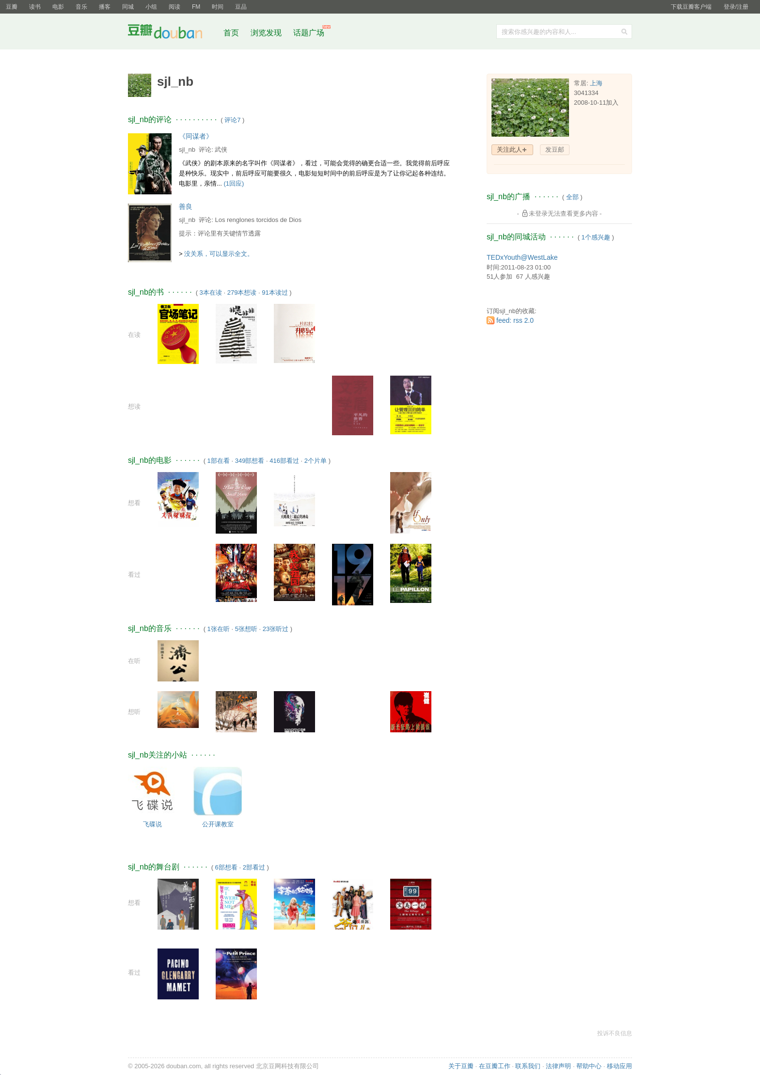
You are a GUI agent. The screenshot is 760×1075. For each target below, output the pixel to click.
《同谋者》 (196, 136)
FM (196, 6)
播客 (105, 6)
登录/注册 (736, 6)
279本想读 (242, 292)
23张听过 (275, 628)
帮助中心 (589, 1066)
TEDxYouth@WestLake (522, 257)
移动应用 (619, 1066)
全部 (572, 197)
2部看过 (254, 867)
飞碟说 (152, 824)
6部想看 (226, 867)
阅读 (174, 6)
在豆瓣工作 (494, 1066)
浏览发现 (267, 33)
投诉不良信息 (614, 1033)
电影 (58, 6)
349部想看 (250, 460)
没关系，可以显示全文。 (218, 253)
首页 (231, 33)
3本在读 (211, 292)
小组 (151, 6)
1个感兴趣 (596, 237)
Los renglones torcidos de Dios (258, 219)
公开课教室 (218, 824)
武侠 (221, 149)
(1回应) (233, 183)
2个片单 (315, 460)
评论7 (232, 120)
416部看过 (284, 460)
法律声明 (558, 1066)
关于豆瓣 (461, 1066)
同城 (128, 6)
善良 (185, 206)
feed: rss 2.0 (515, 320)
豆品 (241, 6)
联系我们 (527, 1066)
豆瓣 (11, 6)
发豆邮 (554, 149)
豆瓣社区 (172, 33)
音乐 (81, 6)
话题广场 (308, 33)
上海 (596, 83)
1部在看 (218, 460)
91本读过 (274, 292)
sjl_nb (187, 149)
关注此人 (509, 149)
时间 (217, 6)
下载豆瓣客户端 (691, 6)
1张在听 (218, 628)
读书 (35, 6)
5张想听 (246, 628)
